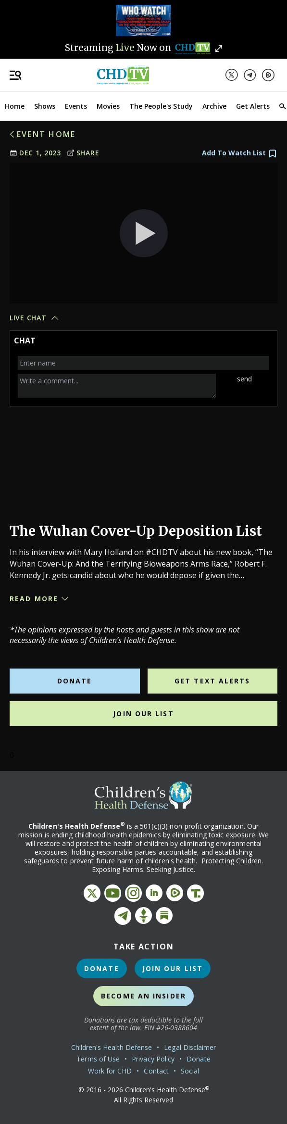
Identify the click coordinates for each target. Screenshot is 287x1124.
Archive (214, 106)
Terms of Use (98, 1058)
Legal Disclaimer (190, 1047)
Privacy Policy (153, 1058)
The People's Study (161, 106)
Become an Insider (143, 995)
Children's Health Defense (111, 1047)
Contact (156, 1070)
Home (15, 106)
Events (76, 106)
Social (190, 1070)
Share (83, 152)
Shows (44, 106)
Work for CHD (110, 1070)
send (244, 378)
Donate (74, 680)
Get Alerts (253, 106)
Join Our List (143, 713)
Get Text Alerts (212, 680)
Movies (108, 106)
